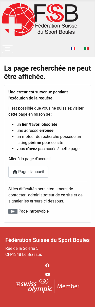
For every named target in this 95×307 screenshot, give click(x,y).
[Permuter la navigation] (7, 49)
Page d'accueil (28, 171)
